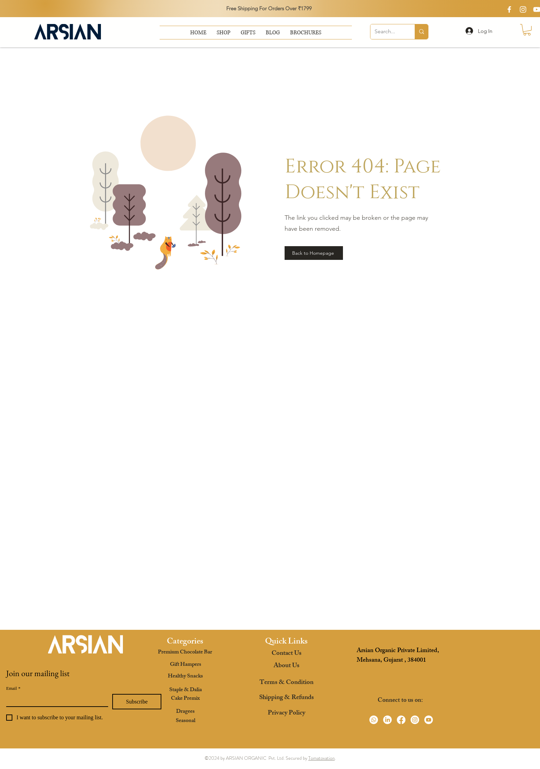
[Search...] (387, 31)
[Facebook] (401, 720)
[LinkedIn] (387, 720)
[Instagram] (415, 720)
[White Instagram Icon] (523, 9)
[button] (305, 32)
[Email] (55, 700)
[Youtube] (428, 720)
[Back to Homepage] (314, 253)
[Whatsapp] (373, 720)
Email (13, 688)
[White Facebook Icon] (509, 9)
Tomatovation (321, 758)
